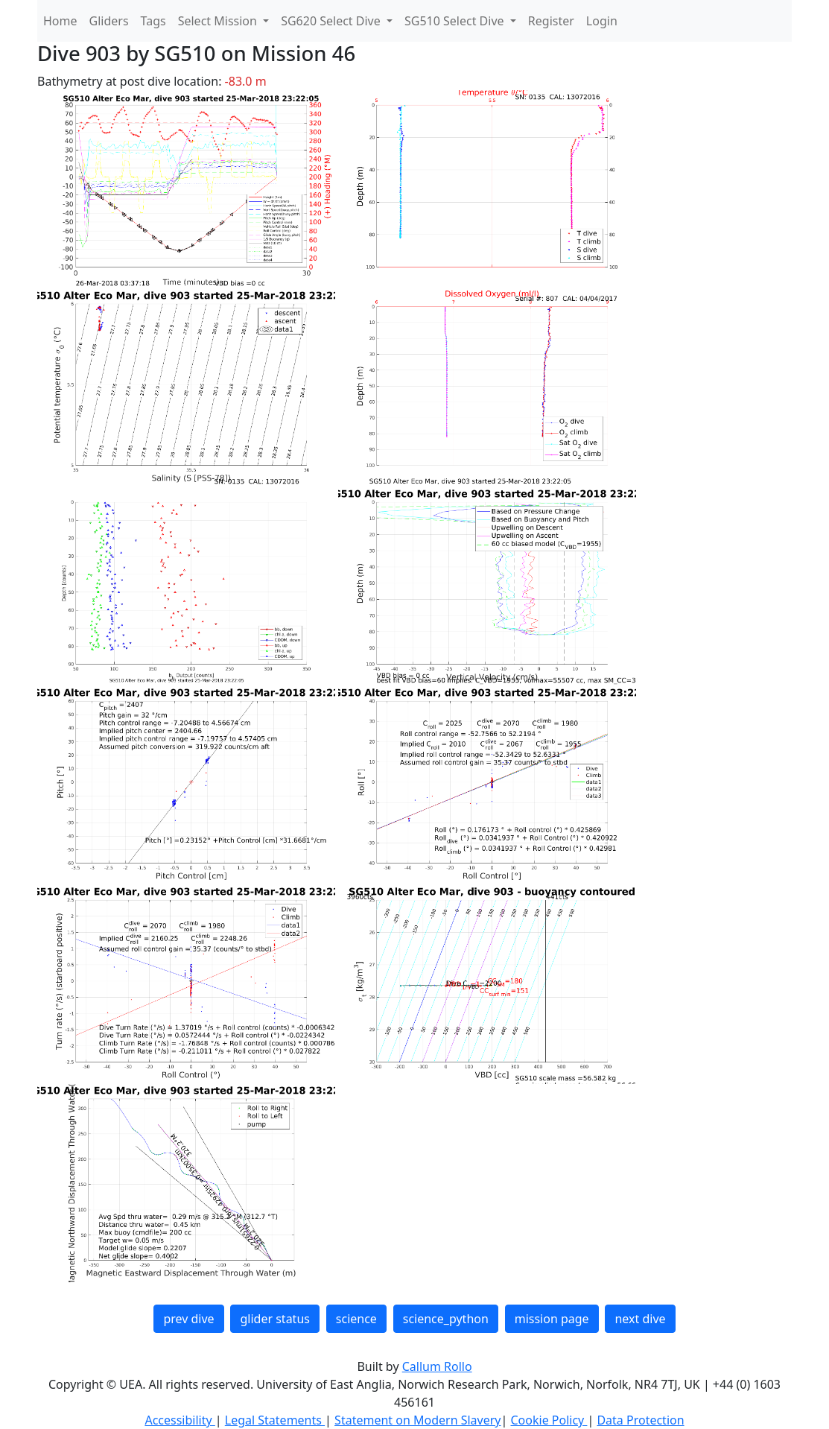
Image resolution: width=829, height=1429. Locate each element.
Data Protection (640, 1420)
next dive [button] (639, 1319)
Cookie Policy (548, 1420)
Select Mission (219, 21)
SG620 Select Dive (332, 21)
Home (60, 21)
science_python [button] (446, 1319)
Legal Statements (275, 1420)
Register (551, 21)
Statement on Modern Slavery (417, 1420)
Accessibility (179, 1420)
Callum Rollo (437, 1366)
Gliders (109, 21)
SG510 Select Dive (455, 21)
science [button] (356, 1319)
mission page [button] (552, 1319)
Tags (153, 21)
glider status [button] (274, 1319)
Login (601, 21)
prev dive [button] (188, 1319)
